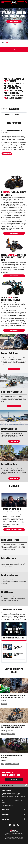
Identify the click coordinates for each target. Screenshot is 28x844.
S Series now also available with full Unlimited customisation (13, 726)
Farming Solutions (14, 369)
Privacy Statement (7, 836)
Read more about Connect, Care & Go (14, 529)
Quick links (14, 810)
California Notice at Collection (11, 838)
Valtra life (14, 814)
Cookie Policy (21, 836)
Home (2, 42)
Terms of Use (15, 836)
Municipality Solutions (14, 406)
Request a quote (14, 233)
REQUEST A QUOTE (14, 21)
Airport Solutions (14, 441)
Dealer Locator (7, 785)
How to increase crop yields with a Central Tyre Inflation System (13, 696)
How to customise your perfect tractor (12, 756)
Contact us (14, 779)
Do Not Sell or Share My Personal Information (13, 837)
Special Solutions (14, 478)
